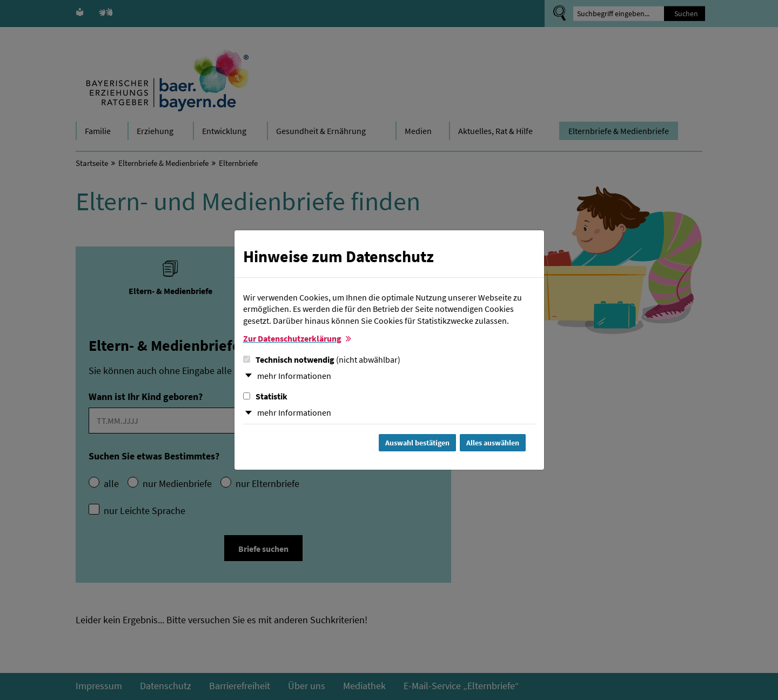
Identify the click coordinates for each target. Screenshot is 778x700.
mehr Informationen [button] (294, 375)
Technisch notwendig (321, 359)
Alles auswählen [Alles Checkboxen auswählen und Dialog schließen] (492, 443)
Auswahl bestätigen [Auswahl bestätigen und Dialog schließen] (417, 443)
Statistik (265, 396)
